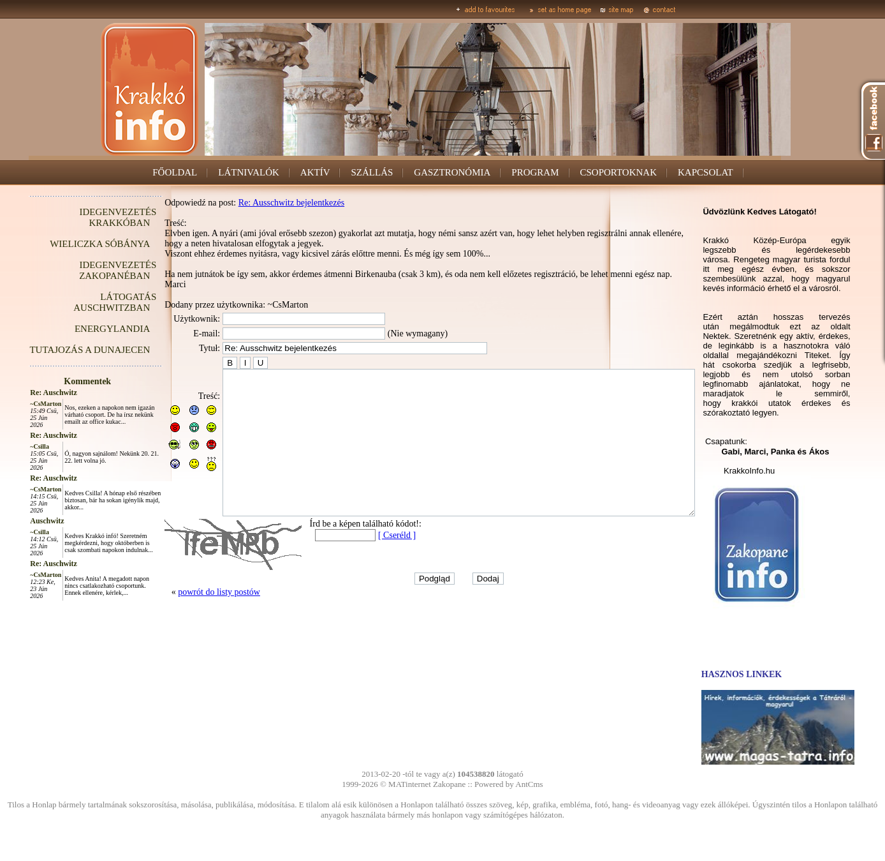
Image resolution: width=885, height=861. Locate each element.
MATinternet (409, 784)
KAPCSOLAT (705, 172)
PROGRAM (535, 172)
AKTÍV (315, 172)
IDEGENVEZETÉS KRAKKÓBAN (89, 217)
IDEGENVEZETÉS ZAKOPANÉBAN (89, 270)
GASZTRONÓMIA (452, 172)
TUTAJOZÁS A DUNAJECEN (61, 350)
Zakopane (449, 784)
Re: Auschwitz (24, 392)
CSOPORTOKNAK (618, 172)
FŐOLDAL (174, 172)
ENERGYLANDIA (83, 329)
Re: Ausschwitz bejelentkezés (263, 202)
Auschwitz (18, 520)
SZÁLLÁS (372, 172)
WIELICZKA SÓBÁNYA (71, 244)
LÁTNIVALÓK (248, 172)
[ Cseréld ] (368, 564)
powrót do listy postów (190, 620)
